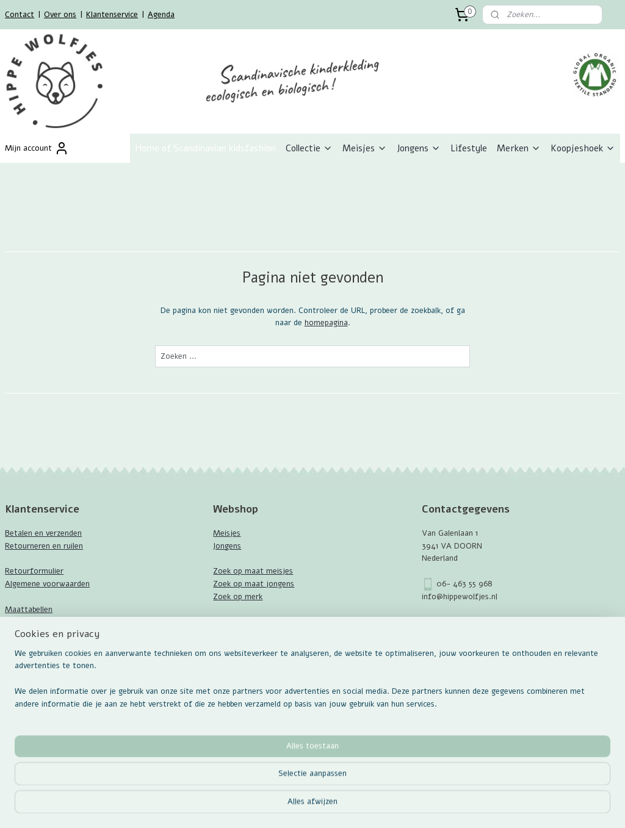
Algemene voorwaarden (47, 583)
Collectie (309, 148)
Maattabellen (28, 609)
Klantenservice (112, 14)
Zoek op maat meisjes (253, 571)
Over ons (60, 14)
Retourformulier (34, 571)
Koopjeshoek (583, 148)
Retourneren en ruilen (44, 546)
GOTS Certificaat (37, 621)
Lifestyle (468, 148)
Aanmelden (34, 709)
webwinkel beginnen (347, 805)
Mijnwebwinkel (447, 805)
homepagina (326, 323)
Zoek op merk (237, 596)
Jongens (419, 148)
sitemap (282, 805)
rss (305, 805)
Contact (19, 14)
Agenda (161, 14)
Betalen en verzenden (43, 533)
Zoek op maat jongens (253, 583)
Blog (13, 634)
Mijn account (37, 148)
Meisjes (364, 148)
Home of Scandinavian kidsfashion (205, 148)
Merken (519, 148)
